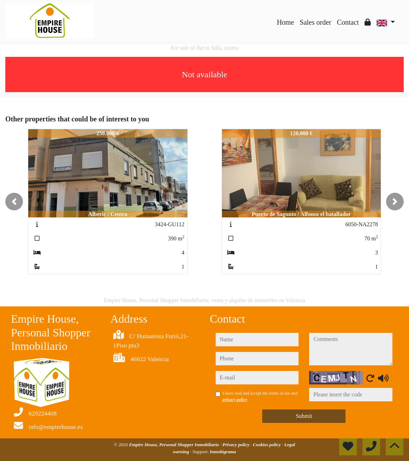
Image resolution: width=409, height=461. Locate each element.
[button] (14, 201)
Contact (348, 22)
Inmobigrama (223, 451)
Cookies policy (267, 444)
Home (285, 22)
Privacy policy (236, 444)
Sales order (315, 22)
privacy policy (235, 399)
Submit (304, 416)
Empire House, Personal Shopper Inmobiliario (174, 444)
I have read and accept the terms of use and (260, 396)
